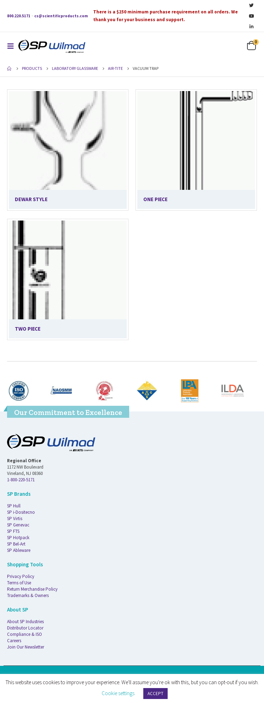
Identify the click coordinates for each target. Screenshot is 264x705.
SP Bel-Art (16, 544)
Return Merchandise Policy (32, 589)
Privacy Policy (20, 576)
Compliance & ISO (24, 634)
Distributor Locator (25, 628)
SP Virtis (14, 519)
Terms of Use (19, 583)
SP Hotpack (18, 538)
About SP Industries (25, 622)
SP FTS (13, 531)
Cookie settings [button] (118, 693)
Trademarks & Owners (28, 595)
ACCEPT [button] (155, 694)
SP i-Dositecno (21, 512)
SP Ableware (18, 550)
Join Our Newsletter (25, 647)
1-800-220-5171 (21, 480)
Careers (14, 641)
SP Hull (13, 506)
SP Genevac (18, 525)
